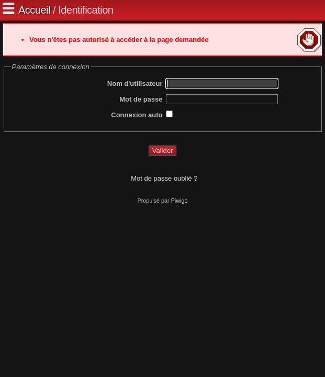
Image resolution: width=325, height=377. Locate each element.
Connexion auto (136, 115)
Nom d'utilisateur (135, 83)
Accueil (34, 10)
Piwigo (179, 200)
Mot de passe (140, 99)
